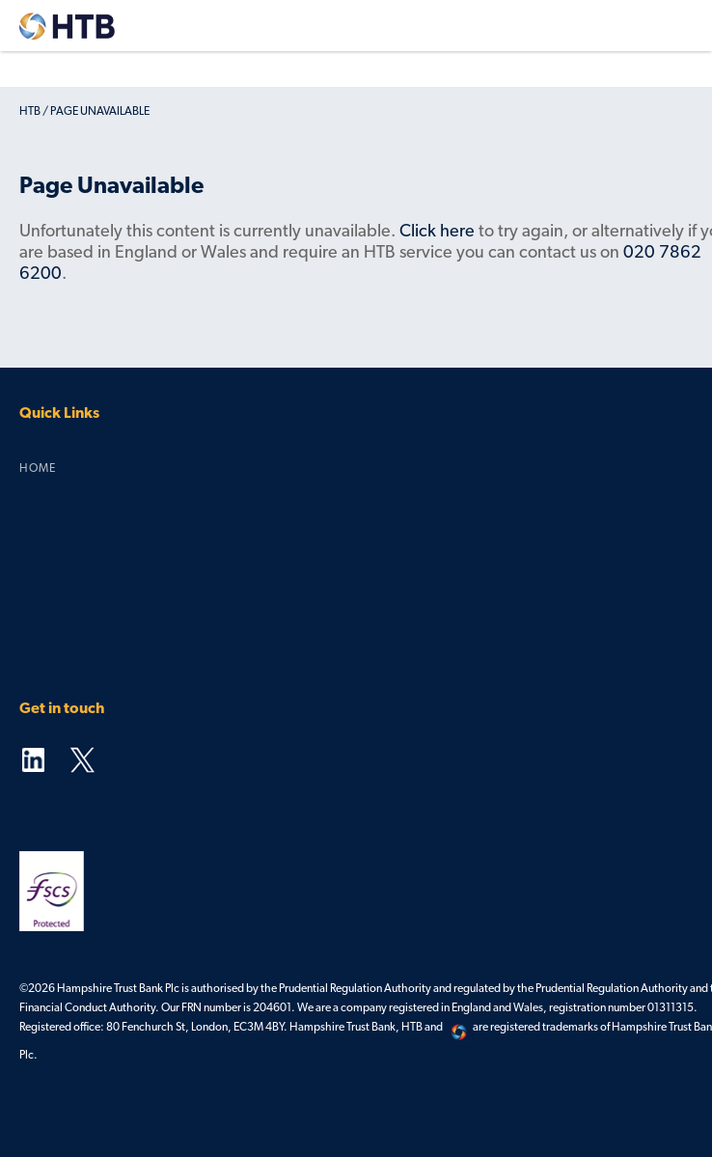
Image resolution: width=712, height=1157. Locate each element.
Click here (437, 232)
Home (37, 469)
